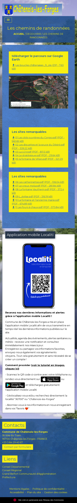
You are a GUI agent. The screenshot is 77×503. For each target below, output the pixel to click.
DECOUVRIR (33, 34)
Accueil (19, 34)
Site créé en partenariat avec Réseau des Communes (38, 500)
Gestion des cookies (55, 492)
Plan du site (34, 492)
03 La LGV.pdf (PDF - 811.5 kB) (31, 152)
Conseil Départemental (16, 466)
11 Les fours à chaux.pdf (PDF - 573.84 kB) (38, 207)
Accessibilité (17, 492)
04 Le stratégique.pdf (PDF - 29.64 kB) (36, 155)
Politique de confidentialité (48, 489)
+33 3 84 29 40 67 (12, 442)
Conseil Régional (12, 470)
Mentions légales (19, 489)
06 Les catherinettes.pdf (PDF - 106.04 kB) (38, 182)
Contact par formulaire (17, 447)
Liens (10, 459)
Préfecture (8, 477)
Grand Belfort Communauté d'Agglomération (29, 473)
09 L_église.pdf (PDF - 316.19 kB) (32, 196)
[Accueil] (32, 8)
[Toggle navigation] (8, 20)
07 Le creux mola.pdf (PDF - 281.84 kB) (36, 185)
